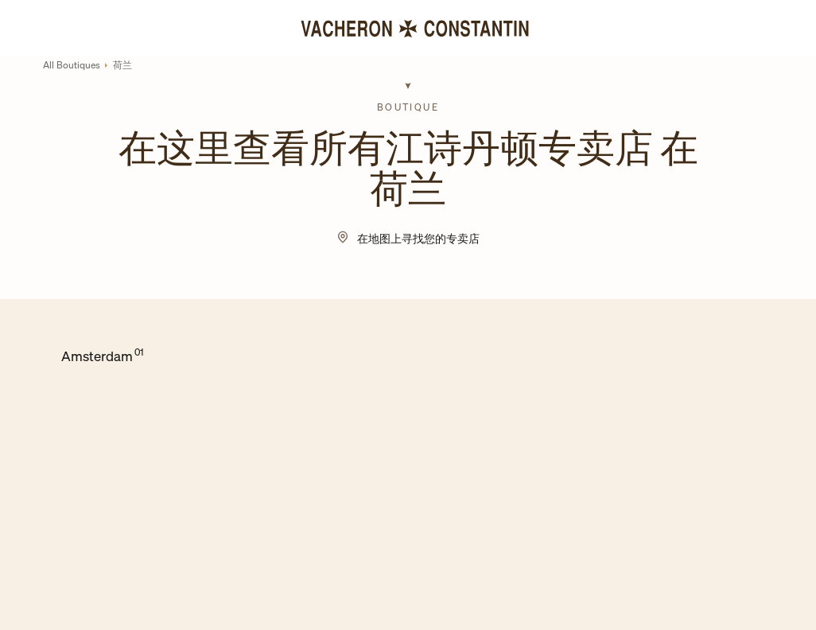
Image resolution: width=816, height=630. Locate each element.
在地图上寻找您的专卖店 (418, 238)
